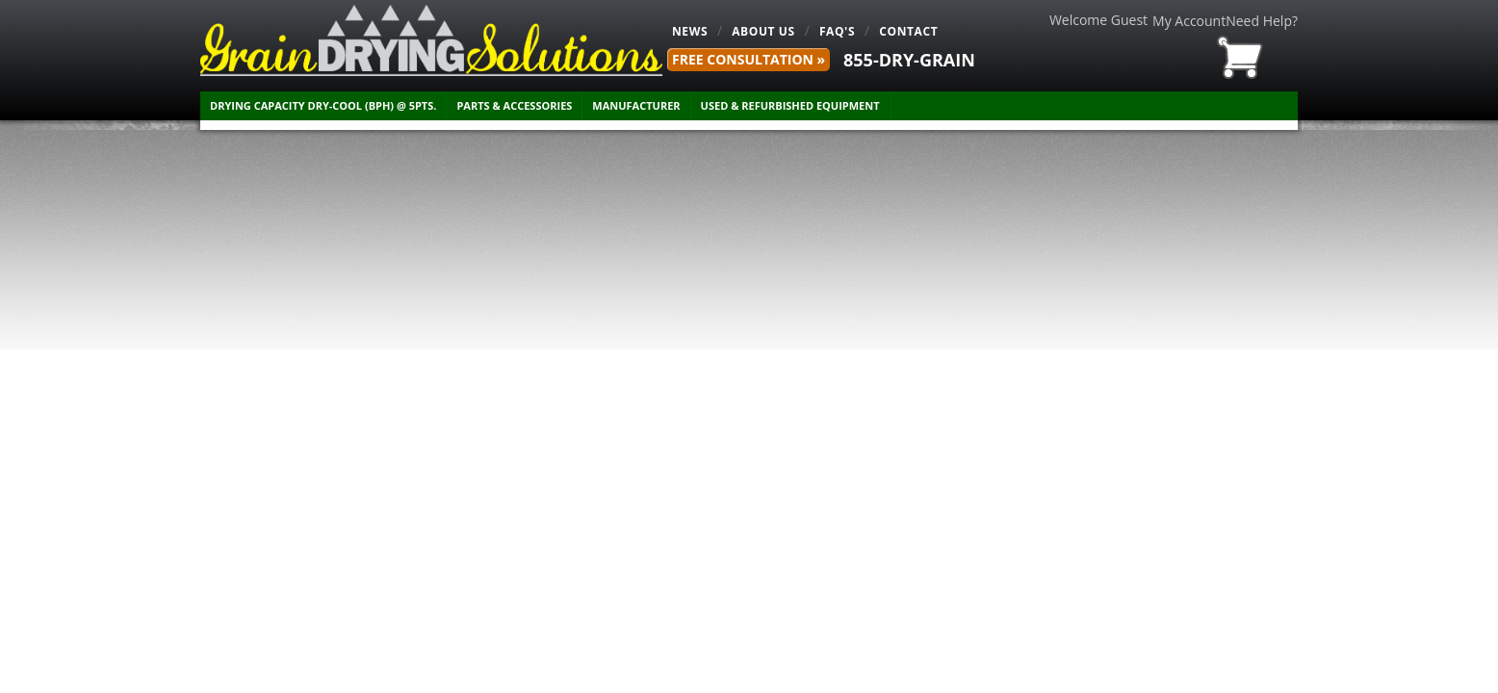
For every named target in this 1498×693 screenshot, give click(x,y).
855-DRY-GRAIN (909, 59)
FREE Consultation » (748, 59)
